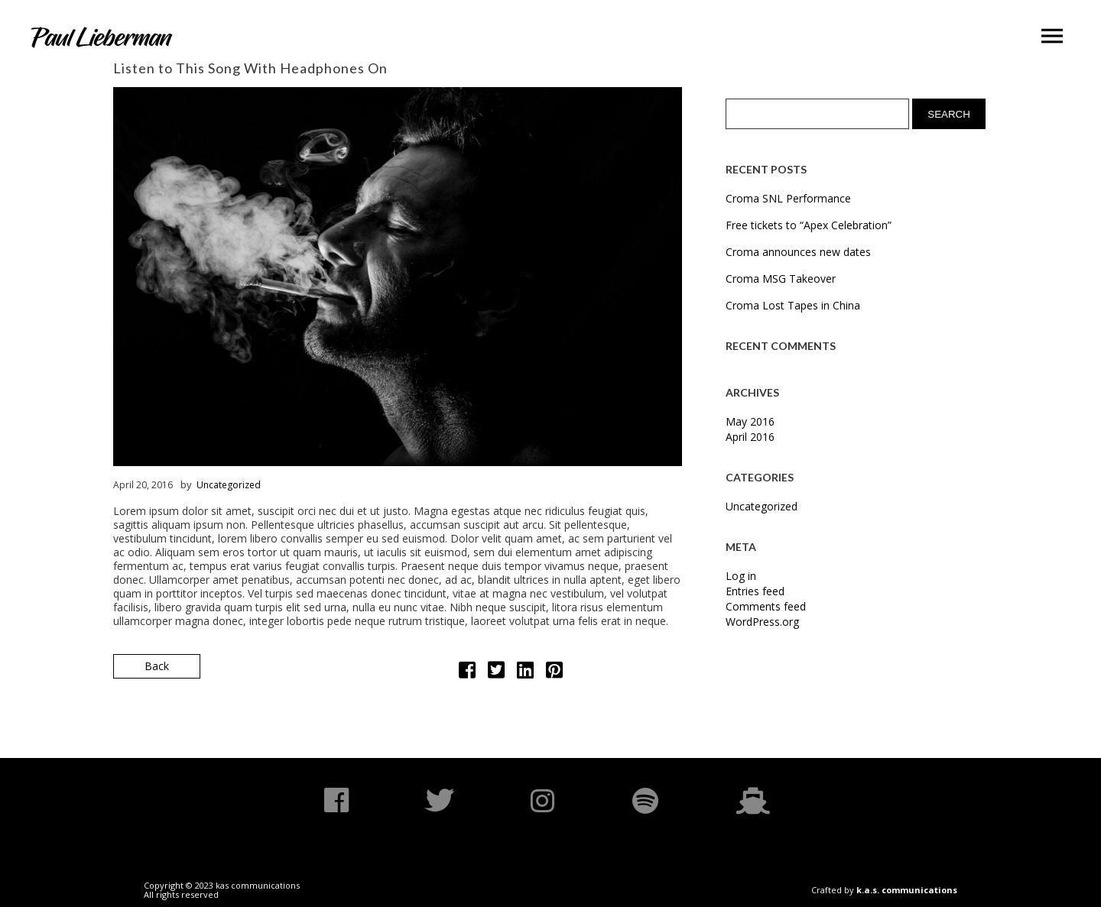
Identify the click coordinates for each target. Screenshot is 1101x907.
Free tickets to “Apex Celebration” (809, 225)
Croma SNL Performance (788, 198)
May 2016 (750, 421)
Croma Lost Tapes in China (793, 305)
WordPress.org (762, 621)
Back (157, 666)
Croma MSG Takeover (781, 278)
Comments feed (766, 606)
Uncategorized (228, 484)
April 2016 (750, 436)
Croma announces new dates (798, 252)
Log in (741, 575)
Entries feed (755, 591)
